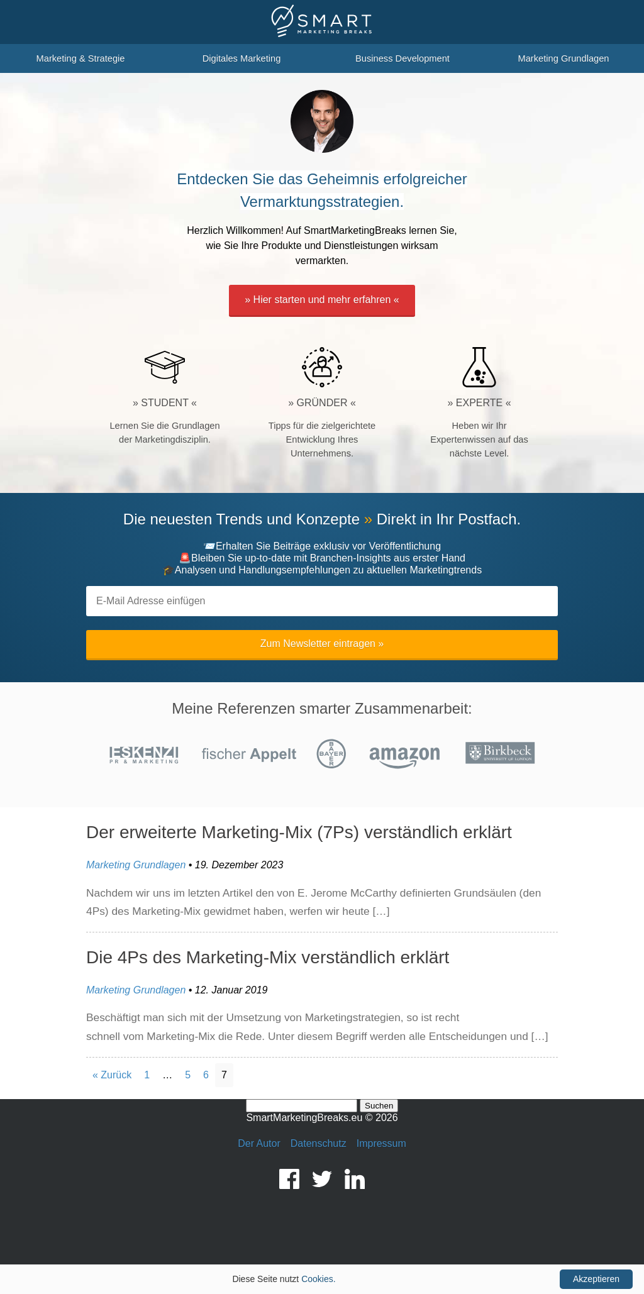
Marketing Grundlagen (563, 58)
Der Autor (259, 1143)
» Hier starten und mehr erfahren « (322, 299)
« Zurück (111, 1075)
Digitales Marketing (242, 58)
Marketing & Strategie (80, 58)
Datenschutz (319, 1143)
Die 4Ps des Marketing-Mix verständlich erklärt (267, 957)
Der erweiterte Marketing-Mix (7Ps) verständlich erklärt (299, 832)
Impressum (381, 1143)
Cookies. (318, 1279)
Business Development (402, 58)
